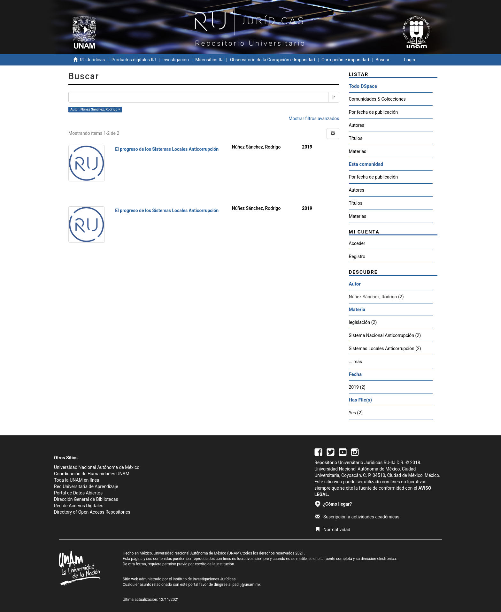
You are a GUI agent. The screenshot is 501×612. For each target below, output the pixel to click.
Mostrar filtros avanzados (314, 118)
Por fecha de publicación (373, 112)
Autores (356, 125)
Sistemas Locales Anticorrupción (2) (385, 348)
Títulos (356, 138)
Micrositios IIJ (209, 59)
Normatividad (332, 529)
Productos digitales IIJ (134, 59)
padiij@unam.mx (246, 584)
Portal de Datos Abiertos (78, 492)
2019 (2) (357, 387)
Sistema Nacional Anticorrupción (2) (385, 335)
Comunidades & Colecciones (377, 99)
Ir (333, 97)
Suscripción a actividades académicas (357, 516)
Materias (357, 151)
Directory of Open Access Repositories (92, 512)
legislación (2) (363, 322)
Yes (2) (356, 412)
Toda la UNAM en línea (76, 480)
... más (355, 361)
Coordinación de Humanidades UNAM (91, 473)
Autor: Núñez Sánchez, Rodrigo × (95, 109)
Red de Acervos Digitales (78, 505)
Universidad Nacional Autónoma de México (97, 467)
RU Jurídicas (92, 59)
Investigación (175, 59)
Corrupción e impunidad (345, 59)
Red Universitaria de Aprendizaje (86, 486)
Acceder (357, 243)
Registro (357, 256)
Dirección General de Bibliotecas (86, 499)
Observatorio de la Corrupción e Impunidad (272, 59)
